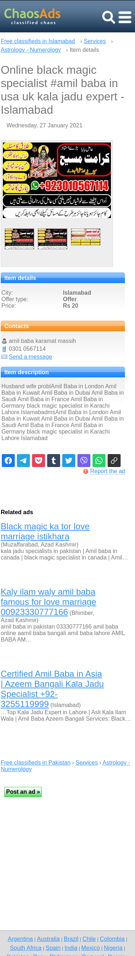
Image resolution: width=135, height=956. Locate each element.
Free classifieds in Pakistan (36, 763)
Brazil (71, 938)
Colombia (112, 938)
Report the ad (107, 471)
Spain (53, 947)
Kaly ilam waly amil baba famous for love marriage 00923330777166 (48, 602)
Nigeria (113, 947)
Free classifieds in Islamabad (38, 41)
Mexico (90, 947)
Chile (89, 938)
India (70, 947)
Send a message (30, 357)
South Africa (25, 947)
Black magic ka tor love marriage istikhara (45, 531)
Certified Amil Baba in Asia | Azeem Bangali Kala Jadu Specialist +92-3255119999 (52, 689)
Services (95, 41)
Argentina (20, 938)
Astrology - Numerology (31, 50)
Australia (48, 938)
